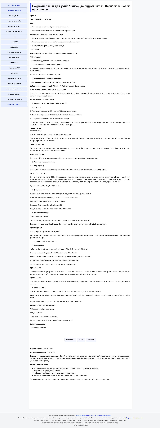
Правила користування (14, 99)
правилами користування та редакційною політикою (93, 415)
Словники (14, 73)
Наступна (91, 339)
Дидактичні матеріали (14, 31)
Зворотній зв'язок (14, 94)
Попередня (70, 339)
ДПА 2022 (14, 47)
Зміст (81, 339)
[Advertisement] (14, 134)
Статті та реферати (14, 52)
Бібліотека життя (14, 104)
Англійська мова (14, 5)
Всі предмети (14, 16)
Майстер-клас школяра (14, 89)
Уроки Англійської (14, 10)
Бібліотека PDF (14, 63)
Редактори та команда (134, 418)
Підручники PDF (14, 68)
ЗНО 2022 (14, 42)
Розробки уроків (14, 26)
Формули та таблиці (14, 83)
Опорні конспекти (14, 57)
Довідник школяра (14, 78)
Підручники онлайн (14, 21)
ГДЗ (14, 36)
